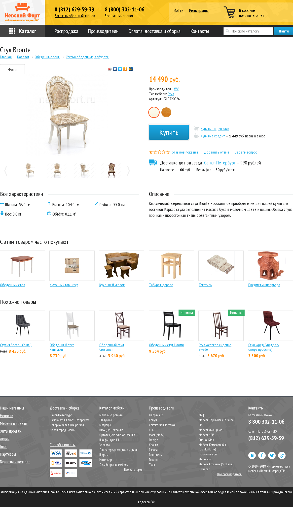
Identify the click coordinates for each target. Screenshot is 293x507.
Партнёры (8, 454)
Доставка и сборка (64, 408)
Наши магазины (12, 408)
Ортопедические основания (117, 435)
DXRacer (204, 469)
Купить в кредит (213, 135)
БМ (200, 425)
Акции (4, 439)
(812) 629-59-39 (266, 438)
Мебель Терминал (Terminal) (217, 420)
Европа (153, 449)
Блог (3, 446)
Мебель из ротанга (111, 415)
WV (176, 88)
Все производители (229, 474)
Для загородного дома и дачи (118, 449)
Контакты (199, 31)
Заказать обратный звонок (75, 16)
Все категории (133, 469)
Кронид (154, 445)
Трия (152, 464)
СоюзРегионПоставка (162, 425)
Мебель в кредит (14, 423)
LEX (151, 430)
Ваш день (155, 454)
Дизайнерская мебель (113, 464)
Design (153, 440)
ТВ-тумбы (105, 420)
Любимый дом (208, 454)
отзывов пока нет (185, 152)
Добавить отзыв (216, 152)
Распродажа (66, 31)
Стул (171, 93)
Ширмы (104, 454)
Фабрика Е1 (156, 415)
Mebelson (205, 459)
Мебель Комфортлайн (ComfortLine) (212, 447)
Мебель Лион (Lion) (211, 430)
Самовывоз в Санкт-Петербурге (70, 420)
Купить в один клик (215, 128)
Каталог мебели (111, 408)
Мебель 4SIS (206, 435)
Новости (6, 415)
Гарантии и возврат (15, 462)
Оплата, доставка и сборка (154, 31)
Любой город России (62, 430)
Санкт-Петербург (219, 162)
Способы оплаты (62, 444)
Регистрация (199, 10)
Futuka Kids (206, 440)
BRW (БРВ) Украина (111, 430)
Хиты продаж (10, 431)
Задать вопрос (246, 152)
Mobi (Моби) (156, 435)
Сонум (153, 420)
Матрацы (105, 425)
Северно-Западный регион (67, 425)
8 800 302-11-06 (266, 421)
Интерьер (105, 459)
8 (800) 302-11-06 (124, 9)
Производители (103, 31)
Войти (178, 10)
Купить (169, 132)
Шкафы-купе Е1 (109, 440)
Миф (201, 415)
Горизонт (154, 459)
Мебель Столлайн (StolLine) (216, 464)
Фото (12, 69)
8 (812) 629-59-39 (74, 9)
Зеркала (104, 445)
